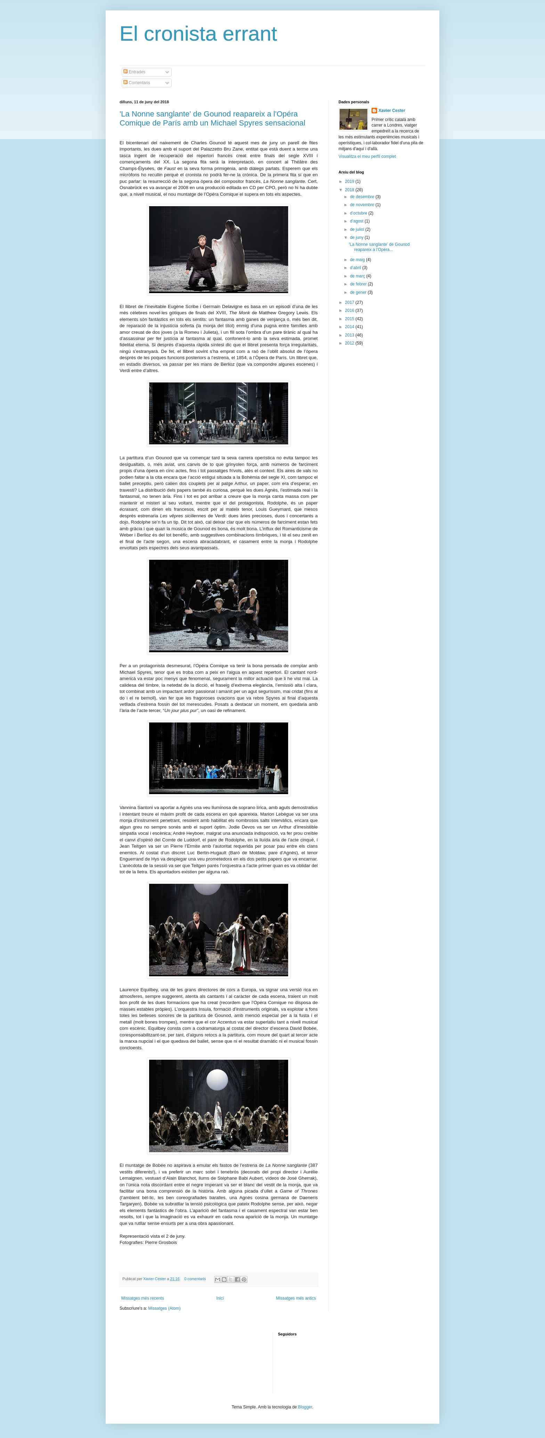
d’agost (357, 221)
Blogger (305, 1407)
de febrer (359, 284)
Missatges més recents (142, 1298)
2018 (350, 189)
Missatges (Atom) (164, 1308)
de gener (359, 292)
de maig (358, 259)
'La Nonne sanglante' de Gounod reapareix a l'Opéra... (379, 247)
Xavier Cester (155, 1279)
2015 (350, 318)
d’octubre (359, 213)
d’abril (356, 267)
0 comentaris (195, 1279)
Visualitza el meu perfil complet (367, 156)
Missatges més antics (296, 1298)
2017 (350, 302)
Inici (219, 1298)
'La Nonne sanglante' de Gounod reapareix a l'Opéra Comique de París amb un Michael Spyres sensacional (212, 118)
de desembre (362, 196)
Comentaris (136, 82)
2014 (350, 326)
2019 (350, 181)
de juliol (357, 229)
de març (358, 276)
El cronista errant (198, 33)
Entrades (134, 72)
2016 (350, 310)
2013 (350, 335)
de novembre (362, 204)
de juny (357, 237)
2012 (350, 343)
